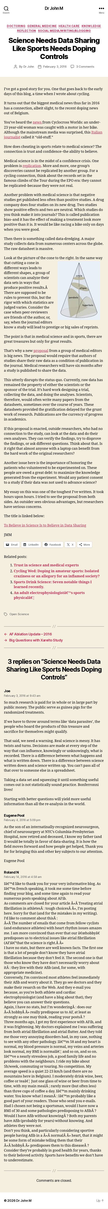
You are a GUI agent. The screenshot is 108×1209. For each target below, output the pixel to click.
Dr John (28, 66)
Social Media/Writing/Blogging (64, 30)
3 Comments (85, 66)
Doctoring (16, 26)
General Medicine (42, 26)
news (37, 122)
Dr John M (54, 8)
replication (32, 166)
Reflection (26, 30)
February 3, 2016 (55, 66)
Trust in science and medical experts (46, 565)
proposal (40, 351)
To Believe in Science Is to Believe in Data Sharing (45, 525)
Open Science (19, 614)
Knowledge (91, 26)
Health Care (69, 26)
